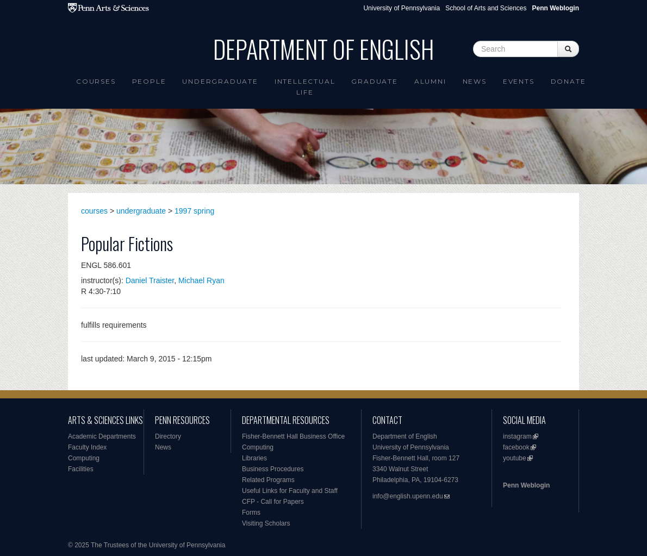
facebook (516, 447)
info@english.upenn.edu (407, 496)
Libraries (254, 458)
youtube (514, 458)
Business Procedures (272, 469)
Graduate (374, 81)
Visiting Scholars (266, 523)
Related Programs (268, 480)
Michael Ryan (201, 280)
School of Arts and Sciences (485, 8)
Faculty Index (87, 447)
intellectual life (305, 86)
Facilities (81, 469)
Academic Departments (102, 436)
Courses (96, 81)
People (149, 81)
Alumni (430, 81)
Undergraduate (220, 81)
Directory (168, 436)
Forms (251, 512)
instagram (517, 436)
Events (518, 81)
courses (94, 211)
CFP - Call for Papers (273, 501)
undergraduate (141, 211)
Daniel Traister (150, 280)
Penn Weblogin (526, 485)
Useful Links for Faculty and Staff (290, 491)
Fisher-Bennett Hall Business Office (293, 436)
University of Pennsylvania (401, 8)
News (475, 81)
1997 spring (194, 211)
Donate (568, 81)
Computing (83, 458)
